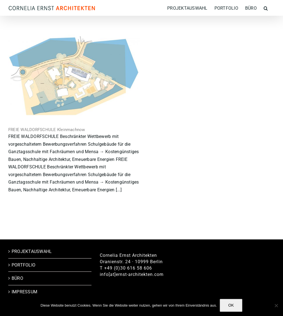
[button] (266, 8)
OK (231, 305)
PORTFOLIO (23, 265)
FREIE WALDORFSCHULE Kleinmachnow (46, 129)
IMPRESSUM (24, 291)
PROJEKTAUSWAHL (32, 251)
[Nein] (276, 305)
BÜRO (17, 278)
